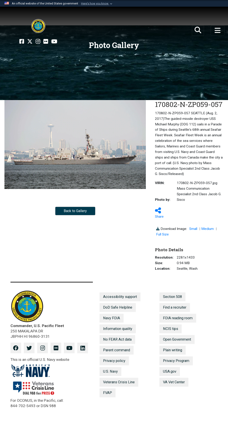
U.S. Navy (110, 371)
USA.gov (169, 371)
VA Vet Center (174, 382)
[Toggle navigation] (217, 30)
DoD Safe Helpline (117, 307)
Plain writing (172, 350)
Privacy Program (176, 361)
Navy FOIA (111, 318)
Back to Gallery (75, 211)
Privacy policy (114, 361)
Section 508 (172, 297)
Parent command (116, 350)
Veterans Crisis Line (119, 382)
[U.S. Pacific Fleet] (38, 26)
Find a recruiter (174, 307)
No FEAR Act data (117, 339)
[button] (97, 3)
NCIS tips (170, 329)
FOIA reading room (178, 318)
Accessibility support (120, 297)
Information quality (117, 329)
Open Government (177, 339)
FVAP (107, 393)
